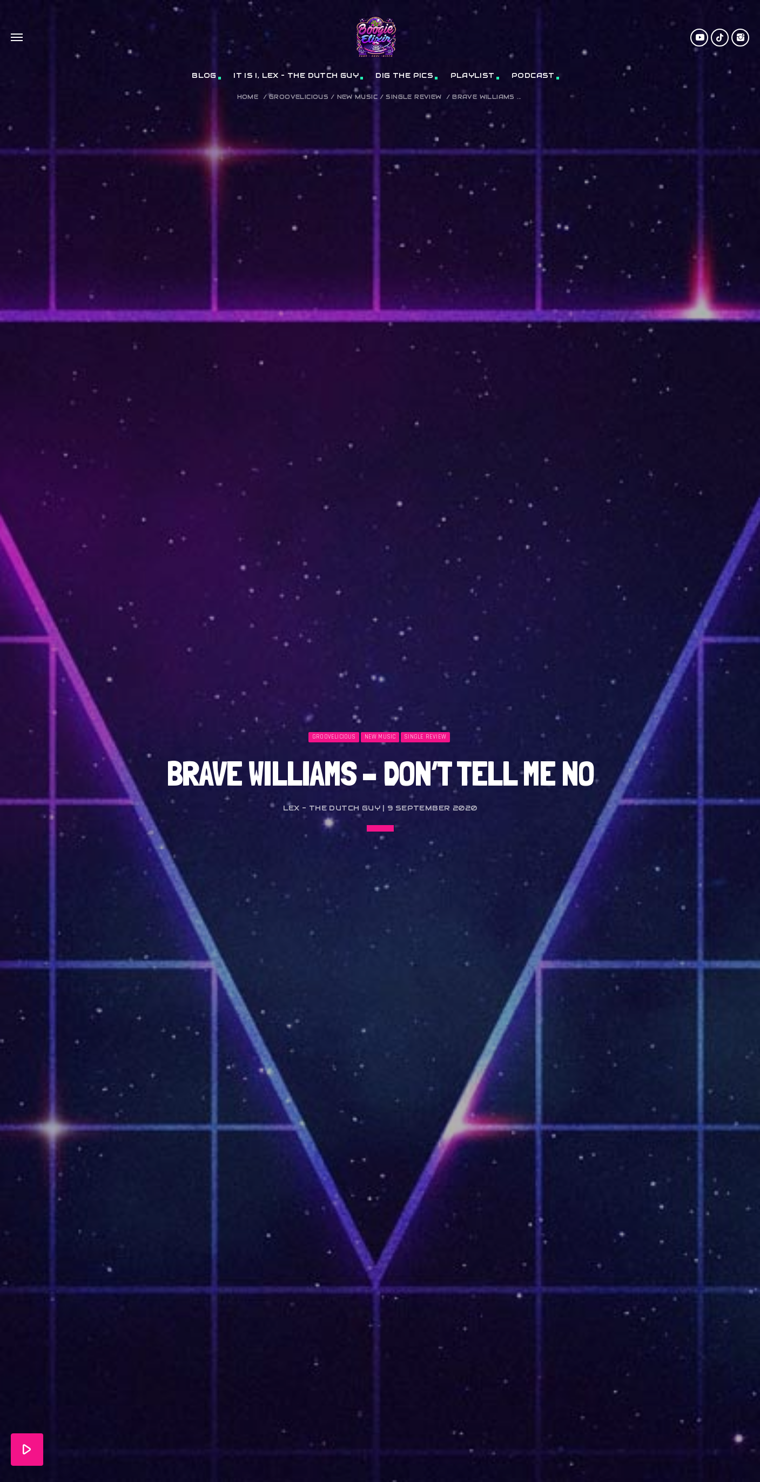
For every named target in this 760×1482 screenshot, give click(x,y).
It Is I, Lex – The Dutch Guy (296, 75)
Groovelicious (298, 97)
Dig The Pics (404, 75)
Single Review (413, 97)
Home (248, 97)
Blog (204, 75)
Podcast (533, 75)
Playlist (472, 75)
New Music (357, 97)
